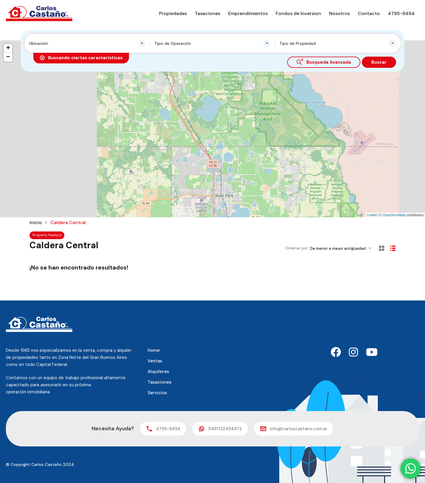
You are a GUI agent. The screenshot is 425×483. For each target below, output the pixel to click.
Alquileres (158, 371)
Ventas (155, 361)
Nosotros (339, 13)
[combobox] (87, 43)
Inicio (36, 222)
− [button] (8, 57)
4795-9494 (401, 13)
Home (154, 350)
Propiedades (173, 13)
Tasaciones (207, 13)
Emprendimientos (248, 13)
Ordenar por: (297, 248)
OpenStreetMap (394, 215)
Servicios (157, 393)
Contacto (369, 13)
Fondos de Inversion (298, 13)
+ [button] (8, 48)
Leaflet (372, 215)
